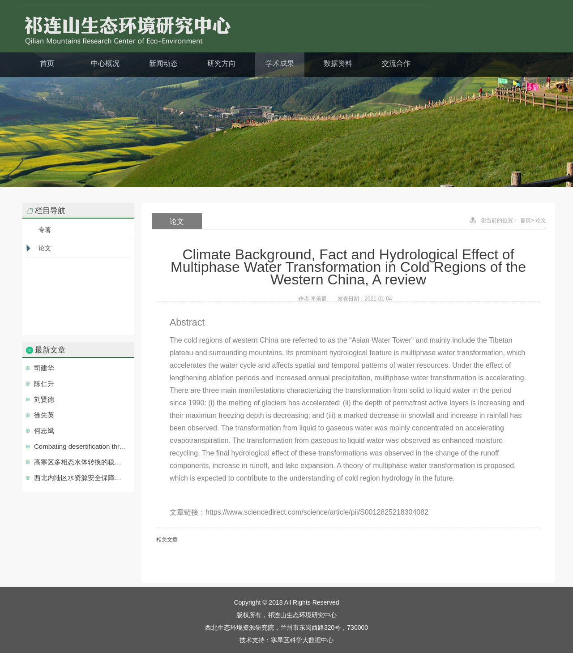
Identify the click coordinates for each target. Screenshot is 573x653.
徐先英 (44, 415)
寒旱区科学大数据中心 (302, 640)
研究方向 (221, 63)
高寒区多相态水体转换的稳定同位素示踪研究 (81, 462)
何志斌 (44, 430)
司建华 (44, 368)
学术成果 (279, 63)
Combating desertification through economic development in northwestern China (81, 446)
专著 (44, 229)
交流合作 (396, 63)
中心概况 (105, 63)
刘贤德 (44, 399)
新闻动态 (163, 63)
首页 (47, 63)
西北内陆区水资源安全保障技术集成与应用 (81, 477)
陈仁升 (44, 383)
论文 (44, 248)
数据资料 (338, 63)
